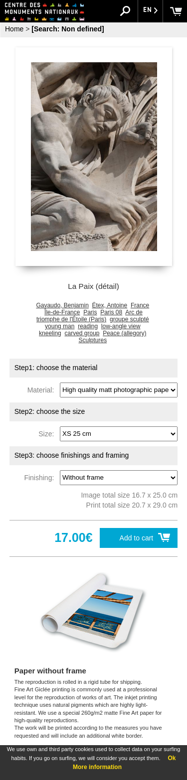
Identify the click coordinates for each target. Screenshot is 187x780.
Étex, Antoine (109, 305)
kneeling (50, 333)
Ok (172, 758)
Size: (48, 433)
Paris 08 (111, 312)
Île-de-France (62, 312)
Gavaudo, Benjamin (62, 305)
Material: (42, 389)
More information (97, 767)
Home (14, 29)
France (140, 305)
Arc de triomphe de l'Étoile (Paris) (89, 316)
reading (88, 326)
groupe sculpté (129, 319)
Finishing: (41, 477)
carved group (81, 333)
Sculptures (92, 340)
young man (59, 326)
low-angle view (121, 326)
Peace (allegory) (124, 333)
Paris (90, 312)
